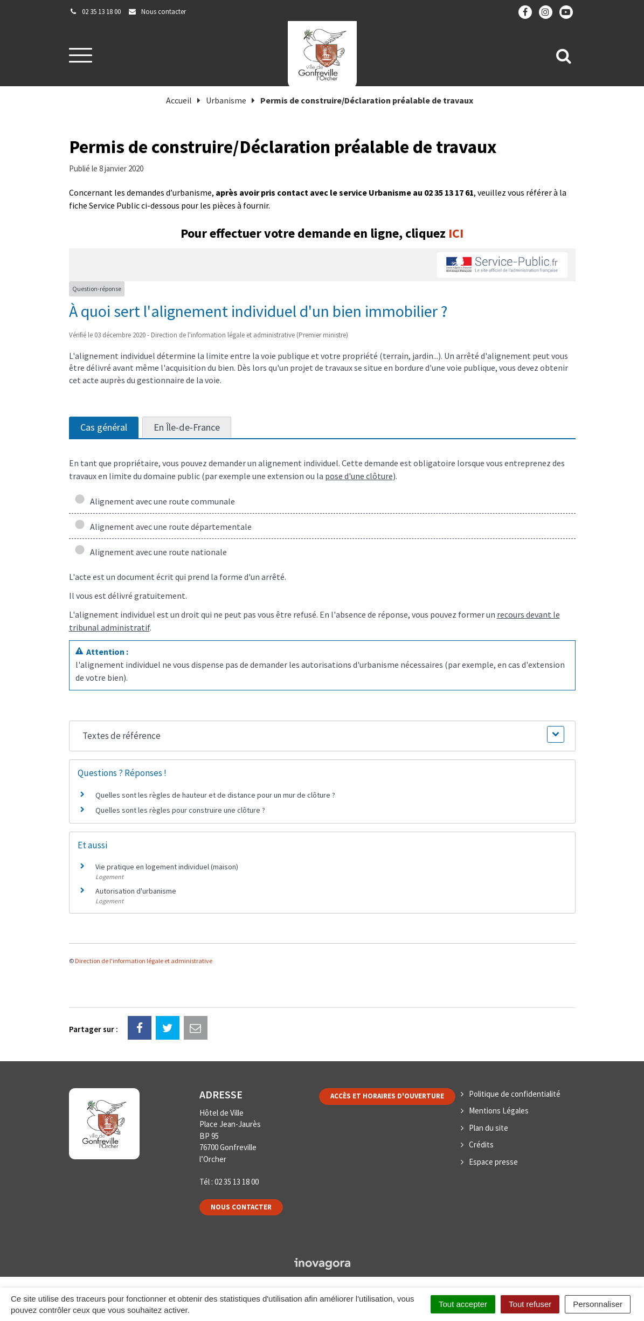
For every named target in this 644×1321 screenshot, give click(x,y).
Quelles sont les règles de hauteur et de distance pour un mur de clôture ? (215, 795)
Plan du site (488, 1128)
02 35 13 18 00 (236, 1182)
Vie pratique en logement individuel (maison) (166, 867)
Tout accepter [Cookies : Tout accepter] (463, 1304)
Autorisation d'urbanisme (135, 891)
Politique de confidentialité (514, 1094)
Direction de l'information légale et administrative (143, 961)
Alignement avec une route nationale (150, 552)
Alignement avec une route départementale (163, 526)
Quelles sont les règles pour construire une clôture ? (180, 810)
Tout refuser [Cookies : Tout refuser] (530, 1304)
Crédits (481, 1144)
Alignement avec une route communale (154, 501)
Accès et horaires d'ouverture (387, 1096)
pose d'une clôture (359, 476)
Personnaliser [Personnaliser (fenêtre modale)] (597, 1304)
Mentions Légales (499, 1110)
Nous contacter (241, 1207)
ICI (455, 233)
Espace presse (493, 1162)
